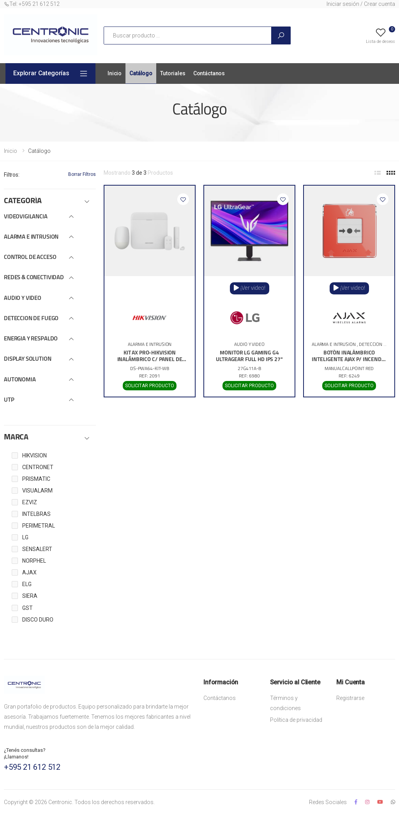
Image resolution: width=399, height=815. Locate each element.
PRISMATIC (36, 479)
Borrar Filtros (82, 174)
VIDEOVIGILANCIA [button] (26, 217)
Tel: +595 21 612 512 (32, 4)
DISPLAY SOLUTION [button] (27, 359)
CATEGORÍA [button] (23, 201)
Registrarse (350, 698)
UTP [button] (9, 400)
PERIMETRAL (38, 526)
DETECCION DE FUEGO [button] (31, 319)
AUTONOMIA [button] (20, 380)
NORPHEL (34, 561)
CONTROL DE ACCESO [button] (30, 257)
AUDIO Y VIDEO (249, 344)
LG (25, 537)
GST (27, 608)
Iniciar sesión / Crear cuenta (361, 4)
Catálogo (140, 73)
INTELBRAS (36, 514)
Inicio (115, 73)
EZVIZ (29, 502)
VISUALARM (37, 490)
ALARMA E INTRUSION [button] (31, 237)
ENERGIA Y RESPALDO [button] (31, 339)
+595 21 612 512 (32, 767)
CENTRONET (37, 467)
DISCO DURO (37, 620)
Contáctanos (209, 73)
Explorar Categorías (41, 73)
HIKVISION (34, 455)
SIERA (29, 596)
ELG (27, 584)
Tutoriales (172, 73)
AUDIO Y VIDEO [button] (22, 298)
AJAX (29, 572)
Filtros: (11, 175)
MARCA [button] (16, 437)
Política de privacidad (296, 720)
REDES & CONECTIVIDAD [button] (34, 278)
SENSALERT (37, 549)
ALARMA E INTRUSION (150, 344)
